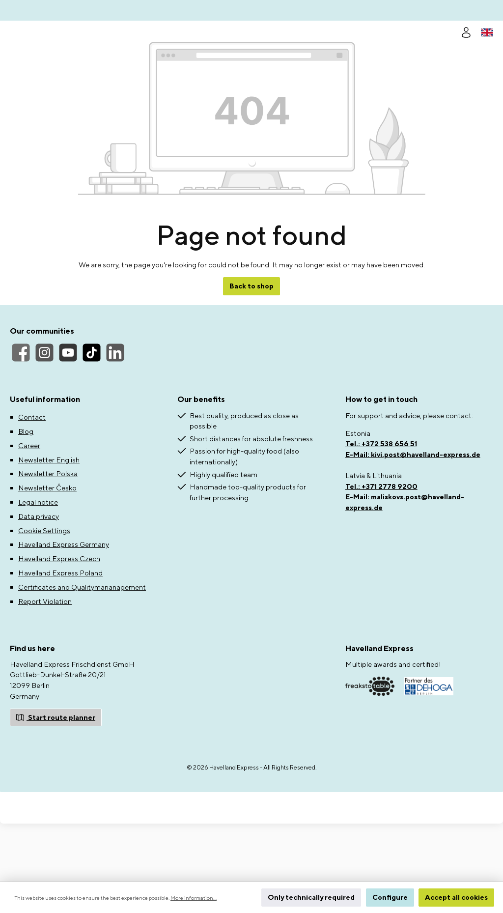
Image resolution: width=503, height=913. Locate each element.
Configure (390, 897)
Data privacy (38, 574)
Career (29, 503)
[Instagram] (44, 411)
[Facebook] (21, 411)
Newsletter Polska (48, 532)
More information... (193, 898)
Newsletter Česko (47, 546)
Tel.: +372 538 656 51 (381, 502)
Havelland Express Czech (59, 617)
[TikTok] (92, 411)
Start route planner (55, 774)
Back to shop (251, 344)
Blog (25, 489)
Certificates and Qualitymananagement (82, 645)
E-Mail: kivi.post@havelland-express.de (412, 512)
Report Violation (45, 659)
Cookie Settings (44, 588)
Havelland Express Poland (60, 631)
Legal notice (38, 560)
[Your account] (466, 31)
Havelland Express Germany (63, 603)
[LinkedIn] (115, 411)
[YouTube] (68, 411)
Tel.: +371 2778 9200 (381, 544)
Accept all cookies (456, 897)
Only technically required (311, 897)
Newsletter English (49, 518)
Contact (32, 475)
